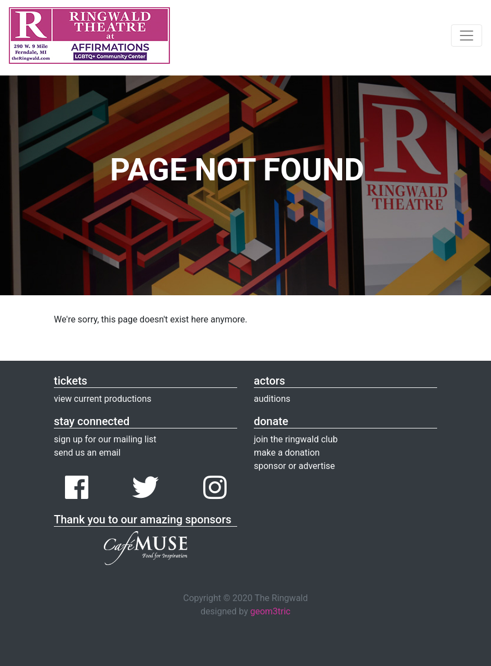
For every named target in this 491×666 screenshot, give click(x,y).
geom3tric (270, 611)
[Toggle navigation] (466, 35)
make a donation (287, 452)
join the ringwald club (296, 439)
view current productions (102, 398)
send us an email (87, 452)
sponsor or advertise (294, 466)
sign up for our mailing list (105, 439)
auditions (272, 398)
